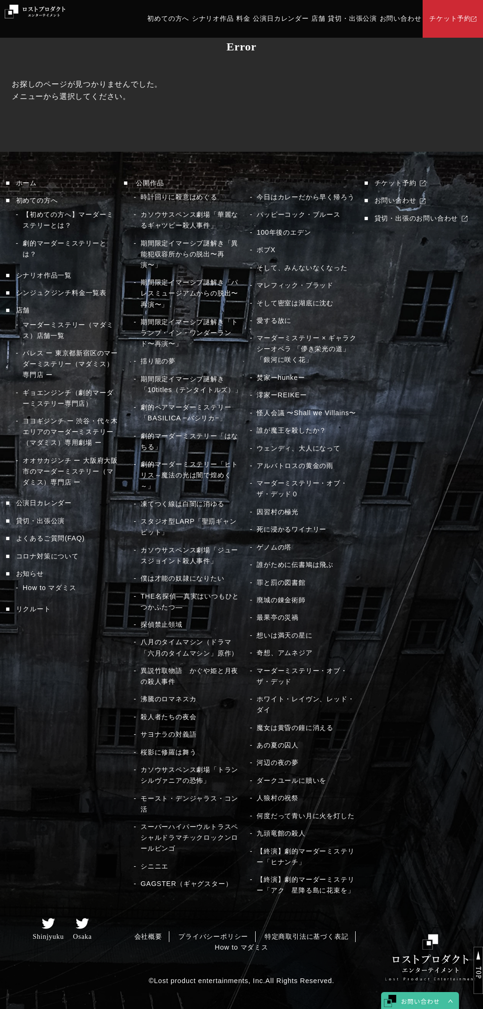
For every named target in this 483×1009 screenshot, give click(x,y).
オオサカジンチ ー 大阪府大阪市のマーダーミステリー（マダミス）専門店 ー (70, 471)
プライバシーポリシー (213, 936)
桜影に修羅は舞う (168, 752)
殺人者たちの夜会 (168, 717)
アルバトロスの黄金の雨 (295, 465)
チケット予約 (450, 18)
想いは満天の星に (284, 635)
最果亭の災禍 (278, 617)
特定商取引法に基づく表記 (307, 936)
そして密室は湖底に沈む (295, 303)
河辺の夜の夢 (278, 762)
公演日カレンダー (280, 18)
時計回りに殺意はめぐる (179, 197)
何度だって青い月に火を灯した (305, 816)
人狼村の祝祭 (278, 798)
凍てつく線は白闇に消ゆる (183, 504)
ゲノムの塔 (274, 547)
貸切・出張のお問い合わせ (416, 218)
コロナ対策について (47, 556)
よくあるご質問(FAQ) (50, 538)
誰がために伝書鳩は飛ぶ (295, 564)
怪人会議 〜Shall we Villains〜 (306, 413)
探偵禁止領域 (162, 624)
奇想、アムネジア (284, 652)
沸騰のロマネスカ (168, 699)
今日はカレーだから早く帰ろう (305, 197)
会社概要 (148, 936)
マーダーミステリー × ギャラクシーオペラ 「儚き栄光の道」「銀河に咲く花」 (306, 348)
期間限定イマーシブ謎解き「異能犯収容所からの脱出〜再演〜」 (189, 254)
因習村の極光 (278, 512)
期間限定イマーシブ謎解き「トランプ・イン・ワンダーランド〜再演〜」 (189, 332)
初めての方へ (168, 18)
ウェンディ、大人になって (299, 448)
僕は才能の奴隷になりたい (183, 578)
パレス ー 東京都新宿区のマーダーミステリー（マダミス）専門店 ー (70, 363)
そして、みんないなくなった (302, 267)
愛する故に (274, 320)
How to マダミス (49, 587)
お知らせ (30, 573)
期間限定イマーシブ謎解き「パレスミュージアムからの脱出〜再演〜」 (189, 293)
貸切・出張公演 (352, 18)
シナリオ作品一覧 (44, 275)
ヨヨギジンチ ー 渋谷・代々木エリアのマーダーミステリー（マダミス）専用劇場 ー (70, 431)
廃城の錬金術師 (281, 600)
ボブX (266, 250)
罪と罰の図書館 (281, 582)
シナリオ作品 (213, 18)
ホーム (26, 183)
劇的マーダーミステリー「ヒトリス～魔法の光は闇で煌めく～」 (189, 475)
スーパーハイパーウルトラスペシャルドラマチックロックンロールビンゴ (189, 837)
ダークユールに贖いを (291, 780)
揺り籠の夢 (158, 361)
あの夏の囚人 (278, 745)
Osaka (82, 936)
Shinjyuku (48, 936)
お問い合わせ (401, 18)
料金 (243, 18)
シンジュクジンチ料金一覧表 (61, 292)
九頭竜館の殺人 (281, 833)
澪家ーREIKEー (282, 395)
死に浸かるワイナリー (291, 529)
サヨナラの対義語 (168, 734)
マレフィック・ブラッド (295, 285)
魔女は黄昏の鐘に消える (295, 727)
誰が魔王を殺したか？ (291, 430)
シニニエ (154, 866)
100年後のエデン (284, 232)
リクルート (33, 609)
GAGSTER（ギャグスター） (186, 883)
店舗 (318, 18)
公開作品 (150, 183)
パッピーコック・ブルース (299, 214)
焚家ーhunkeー (281, 377)
